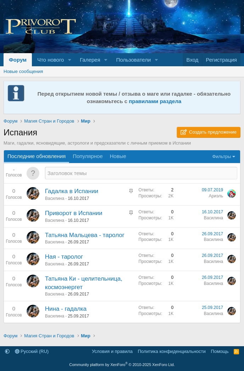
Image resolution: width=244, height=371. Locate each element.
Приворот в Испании (73, 213)
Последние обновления (36, 156)
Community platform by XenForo (122, 364)
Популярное (88, 156)
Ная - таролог (64, 256)
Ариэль (216, 195)
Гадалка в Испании (71, 191)
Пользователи (133, 60)
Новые (118, 156)
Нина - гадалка (66, 308)
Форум (18, 60)
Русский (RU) (32, 351)
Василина (54, 198)
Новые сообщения (23, 71)
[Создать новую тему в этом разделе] (141, 173)
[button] (70, 59)
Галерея (90, 60)
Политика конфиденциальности (172, 351)
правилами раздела (155, 101)
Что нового (50, 60)
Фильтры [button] (221, 156)
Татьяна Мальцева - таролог (84, 235)
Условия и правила (112, 351)
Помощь (219, 351)
